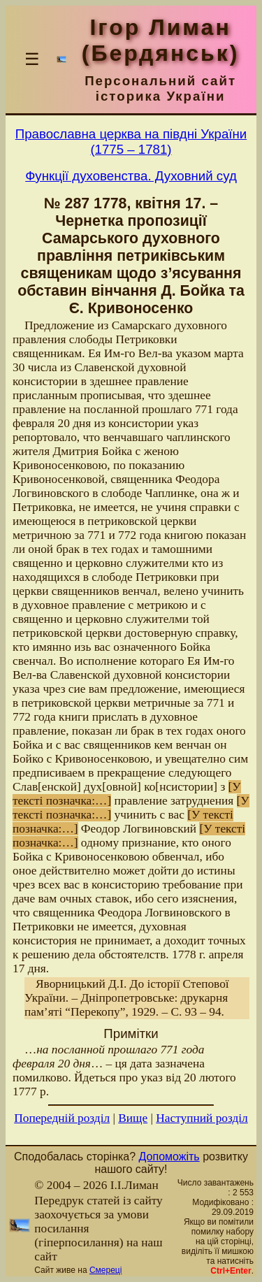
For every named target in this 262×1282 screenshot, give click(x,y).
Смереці (105, 1270)
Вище (132, 1118)
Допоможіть (169, 1156)
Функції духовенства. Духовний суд (131, 175)
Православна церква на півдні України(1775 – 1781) (131, 142)
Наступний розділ (201, 1118)
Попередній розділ (62, 1118)
